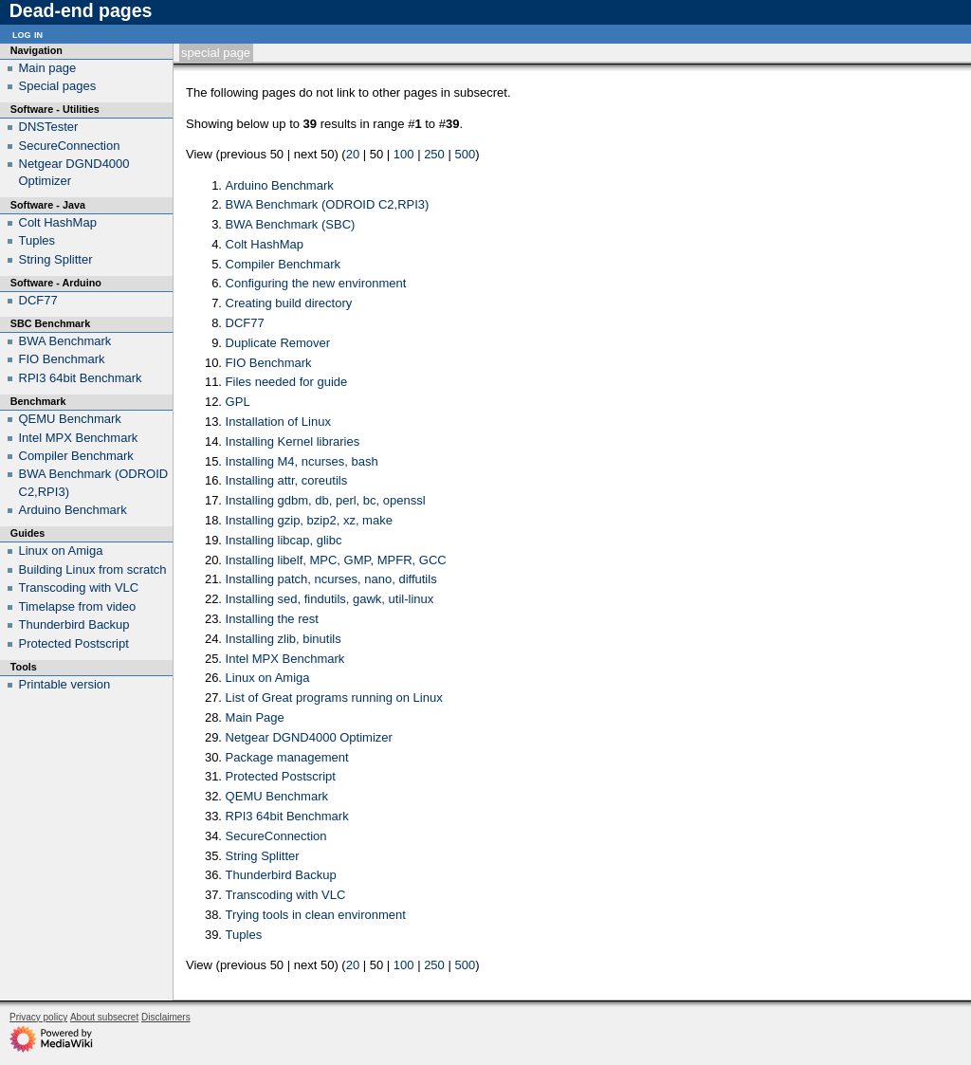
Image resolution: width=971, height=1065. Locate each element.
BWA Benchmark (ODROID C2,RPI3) (328, 204)
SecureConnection (276, 836)
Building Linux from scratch (93, 569)
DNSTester (49, 126)
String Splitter (263, 856)
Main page (48, 68)
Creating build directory (289, 303)
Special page (215, 53)
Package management (287, 757)
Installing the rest (272, 619)
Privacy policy (38, 1017)
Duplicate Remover (278, 343)
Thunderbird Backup (281, 875)
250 (434, 154)
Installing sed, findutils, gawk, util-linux (330, 599)
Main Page (255, 717)
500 (464, 154)
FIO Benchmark (269, 363)
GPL (238, 402)
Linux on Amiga (268, 677)
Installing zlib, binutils (283, 639)
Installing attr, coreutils (287, 480)
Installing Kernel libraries (293, 441)
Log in (27, 34)
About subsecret (104, 1017)
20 (352, 154)
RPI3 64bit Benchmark (287, 816)
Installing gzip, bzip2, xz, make (309, 520)
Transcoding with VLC (286, 895)
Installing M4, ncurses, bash (302, 461)
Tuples (244, 934)
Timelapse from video (78, 606)
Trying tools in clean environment (316, 915)
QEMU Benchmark (277, 796)
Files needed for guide (287, 382)
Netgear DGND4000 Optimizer (309, 737)
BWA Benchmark (65, 341)
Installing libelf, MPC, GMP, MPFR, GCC (336, 560)
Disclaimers (166, 1017)
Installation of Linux (278, 421)
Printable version (65, 684)
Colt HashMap (264, 244)
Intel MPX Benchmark (285, 659)
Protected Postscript (281, 776)
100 (404, 154)
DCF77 (245, 323)
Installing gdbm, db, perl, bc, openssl (326, 500)
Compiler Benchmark (283, 264)
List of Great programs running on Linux (334, 697)
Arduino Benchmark (280, 185)
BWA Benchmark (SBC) (291, 224)
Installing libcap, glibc (284, 540)
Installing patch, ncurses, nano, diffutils (331, 579)
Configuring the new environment (316, 283)
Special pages (58, 86)
